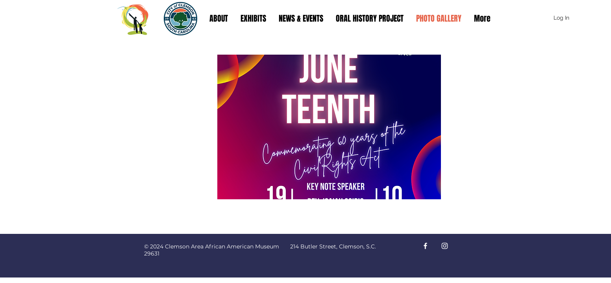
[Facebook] (425, 246)
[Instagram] (445, 246)
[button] (329, 127)
